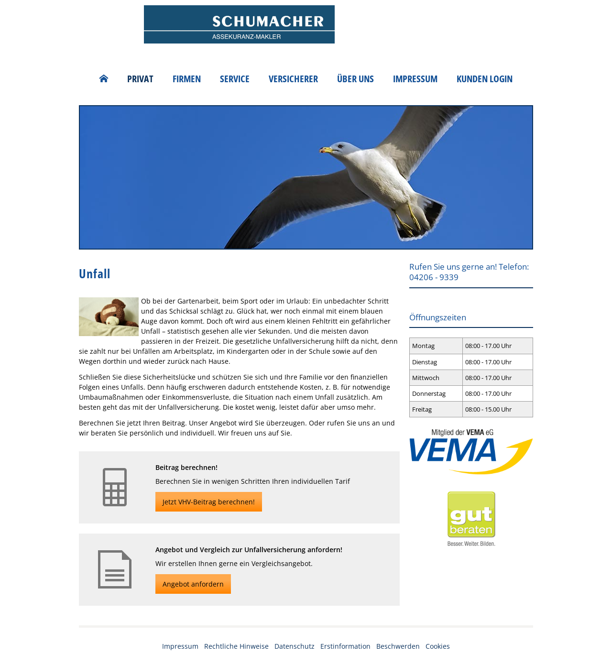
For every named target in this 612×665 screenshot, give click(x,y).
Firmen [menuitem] (187, 79)
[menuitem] (103, 79)
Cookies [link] (438, 646)
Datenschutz (294, 646)
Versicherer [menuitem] (293, 79)
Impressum (180, 646)
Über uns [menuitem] (355, 79)
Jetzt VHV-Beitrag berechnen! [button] (209, 501)
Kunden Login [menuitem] (485, 79)
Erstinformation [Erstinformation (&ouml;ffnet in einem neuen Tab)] (345, 646)
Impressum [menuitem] (415, 79)
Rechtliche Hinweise (236, 646)
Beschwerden (398, 646)
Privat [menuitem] (140, 79)
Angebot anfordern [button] (193, 584)
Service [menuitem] (235, 79)
